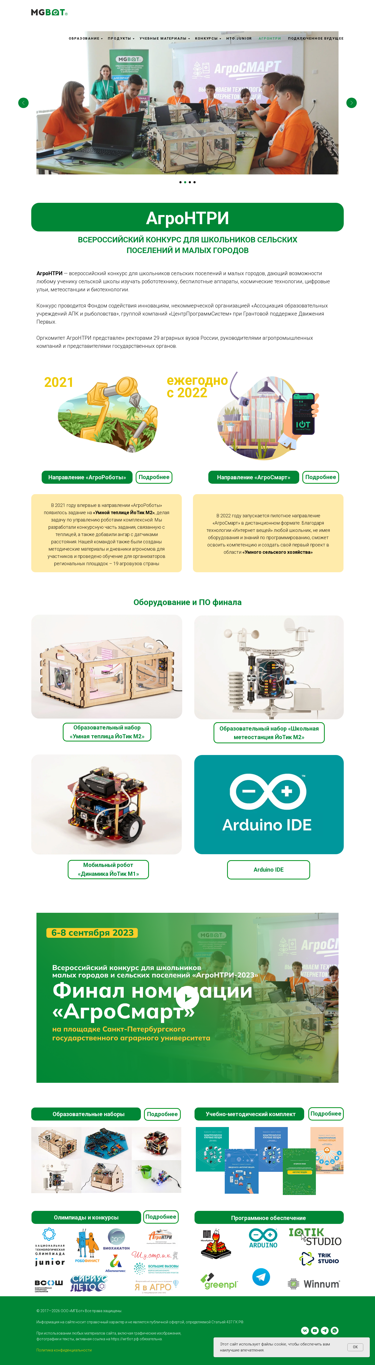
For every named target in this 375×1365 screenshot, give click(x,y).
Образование (84, 38)
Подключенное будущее (316, 38)
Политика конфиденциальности (64, 1350)
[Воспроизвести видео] (187, 997)
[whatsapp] (335, 1331)
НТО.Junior (239, 38)
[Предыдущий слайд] (23, 103)
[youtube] (315, 1331)
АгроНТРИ (270, 38)
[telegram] (325, 1331)
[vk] (305, 1331)
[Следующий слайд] (351, 103)
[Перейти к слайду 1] (180, 182)
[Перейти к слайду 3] (190, 182)
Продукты (119, 38)
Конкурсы (206, 38)
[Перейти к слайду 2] (185, 182)
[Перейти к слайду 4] (194, 182)
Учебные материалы (163, 38)
